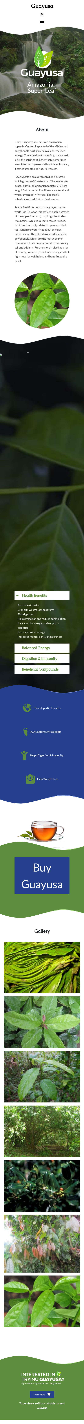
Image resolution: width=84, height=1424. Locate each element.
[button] (42, 595)
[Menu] (42, 21)
